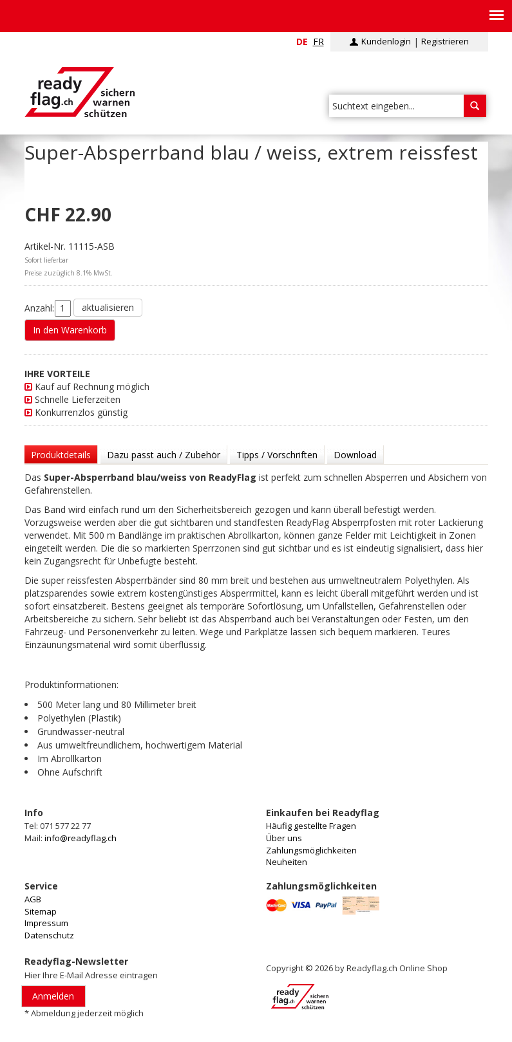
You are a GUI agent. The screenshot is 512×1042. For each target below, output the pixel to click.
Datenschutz (49, 935)
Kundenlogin (386, 41)
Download (355, 455)
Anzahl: (39, 308)
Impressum (46, 923)
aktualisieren (108, 307)
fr (318, 41)
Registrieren (445, 41)
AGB (32, 899)
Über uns (284, 838)
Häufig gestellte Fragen (311, 826)
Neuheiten (286, 862)
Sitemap (40, 911)
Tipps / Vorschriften (277, 455)
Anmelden (53, 996)
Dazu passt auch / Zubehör (163, 455)
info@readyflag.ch (227, 42)
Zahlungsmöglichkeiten (311, 850)
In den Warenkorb (70, 330)
